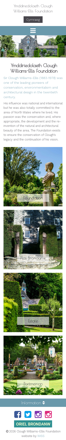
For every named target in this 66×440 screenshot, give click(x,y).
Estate (33, 320)
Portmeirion (33, 383)
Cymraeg (33, 19)
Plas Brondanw (33, 257)
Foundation (33, 197)
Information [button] (33, 402)
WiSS (41, 436)
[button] (33, 30)
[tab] (33, 403)
